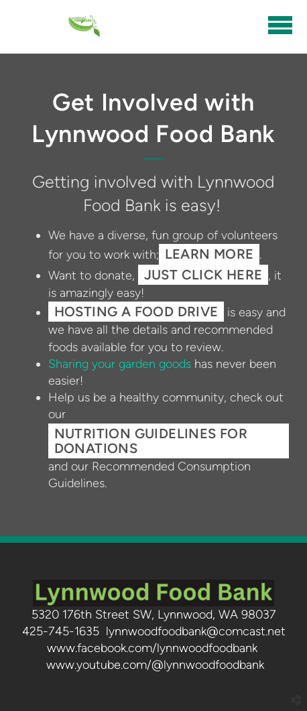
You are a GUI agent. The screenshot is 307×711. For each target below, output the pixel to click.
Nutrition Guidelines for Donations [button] (151, 441)
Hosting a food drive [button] (136, 312)
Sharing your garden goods (119, 364)
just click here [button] (203, 275)
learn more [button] (209, 254)
